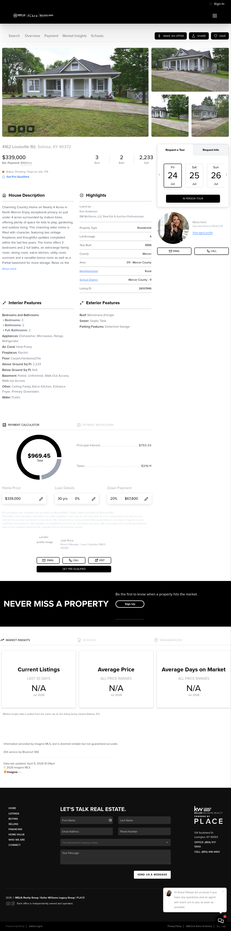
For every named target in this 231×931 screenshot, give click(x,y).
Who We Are (16, 839)
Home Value (16, 834)
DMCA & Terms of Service (199, 926)
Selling (13, 824)
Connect (14, 845)
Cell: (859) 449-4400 (207, 851)
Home (12, 808)
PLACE (81, 897)
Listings (13, 813)
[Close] (222, 891)
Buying (13, 818)
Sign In (216, 4)
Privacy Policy (174, 926)
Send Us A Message (152, 874)
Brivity (21, 926)
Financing (15, 829)
